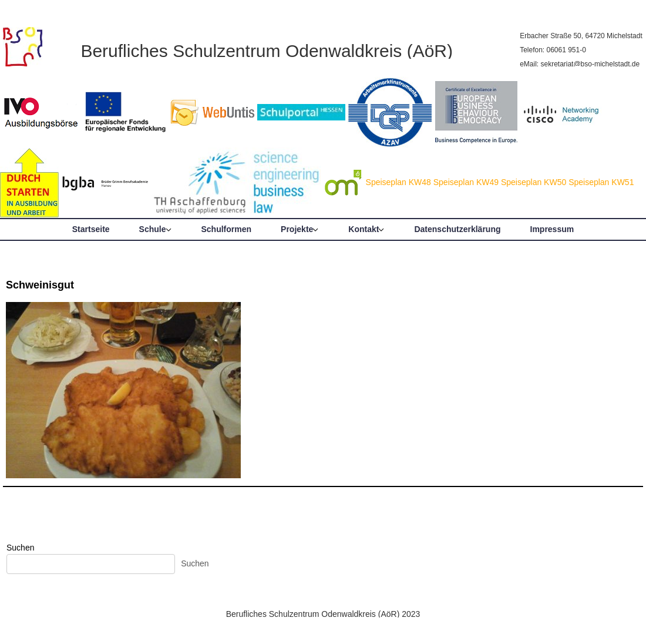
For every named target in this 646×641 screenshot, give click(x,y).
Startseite (91, 229)
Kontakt (363, 229)
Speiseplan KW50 (533, 182)
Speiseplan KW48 (398, 182)
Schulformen (226, 229)
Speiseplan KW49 (466, 182)
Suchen (20, 547)
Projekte (297, 229)
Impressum (552, 229)
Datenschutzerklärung (457, 229)
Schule (152, 229)
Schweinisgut (40, 285)
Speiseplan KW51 (601, 182)
